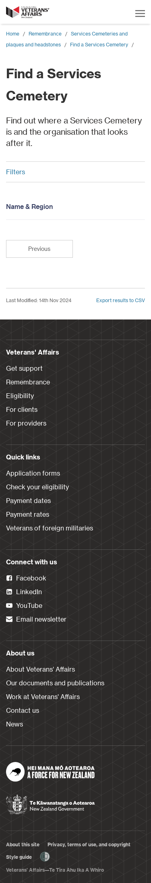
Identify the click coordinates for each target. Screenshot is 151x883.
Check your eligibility (37, 487)
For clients (21, 409)
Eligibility (20, 395)
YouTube (24, 605)
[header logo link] (28, 12)
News (14, 724)
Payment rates (27, 514)
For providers (26, 423)
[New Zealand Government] (50, 802)
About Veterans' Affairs (40, 669)
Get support (24, 368)
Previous (39, 248)
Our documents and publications (55, 683)
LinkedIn (24, 592)
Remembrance (45, 33)
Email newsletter (36, 619)
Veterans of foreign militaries (49, 528)
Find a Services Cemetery (99, 44)
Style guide (19, 857)
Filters (72, 171)
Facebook (26, 578)
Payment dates (28, 500)
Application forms (33, 473)
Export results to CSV (120, 300)
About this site (22, 844)
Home (12, 33)
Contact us (22, 710)
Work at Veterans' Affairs (43, 696)
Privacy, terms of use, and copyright (89, 844)
